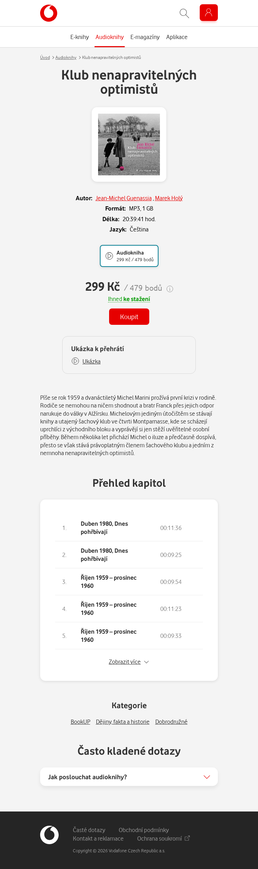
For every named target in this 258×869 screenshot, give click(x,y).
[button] (86, 361)
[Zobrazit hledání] (184, 13)
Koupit (129, 316)
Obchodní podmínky (144, 830)
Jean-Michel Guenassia (124, 198)
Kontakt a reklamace (98, 838)
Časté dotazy (89, 830)
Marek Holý (169, 198)
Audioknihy (65, 57)
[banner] (48, 13)
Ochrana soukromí (163, 838)
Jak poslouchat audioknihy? (87, 777)
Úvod (45, 57)
